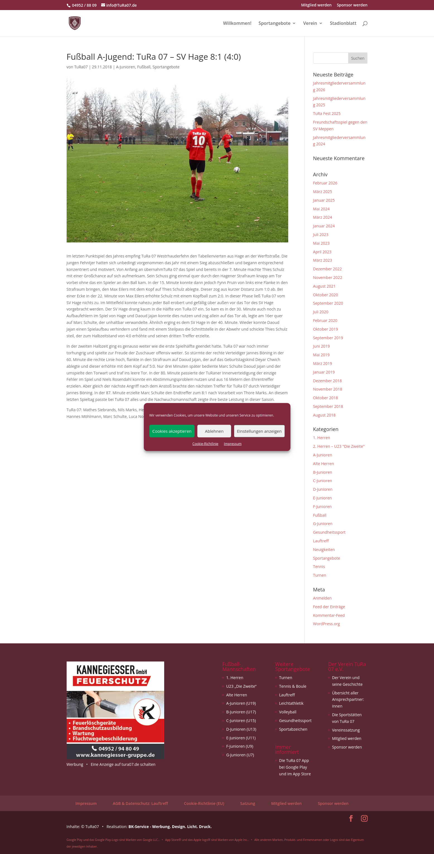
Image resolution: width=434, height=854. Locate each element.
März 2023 (322, 260)
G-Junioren (323, 523)
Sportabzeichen (293, 729)
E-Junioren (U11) (240, 737)
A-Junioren (125, 66)
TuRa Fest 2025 (327, 113)
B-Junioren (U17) (241, 712)
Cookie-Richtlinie (205, 443)
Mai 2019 (321, 354)
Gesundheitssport (329, 532)
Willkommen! (237, 23)
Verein (310, 23)
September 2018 (328, 406)
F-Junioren (322, 506)
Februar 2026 (325, 183)
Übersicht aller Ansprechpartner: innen (348, 699)
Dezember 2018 (327, 380)
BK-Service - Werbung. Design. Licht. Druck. (170, 826)
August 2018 (324, 415)
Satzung (247, 803)
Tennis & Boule (292, 686)
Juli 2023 (320, 234)
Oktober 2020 (325, 294)
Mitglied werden (316, 5)
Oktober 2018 (325, 397)
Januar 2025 (324, 200)
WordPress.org (326, 623)
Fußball (144, 66)
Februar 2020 (325, 320)
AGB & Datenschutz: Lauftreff (140, 803)
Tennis (319, 566)
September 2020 (328, 303)
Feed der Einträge (329, 606)
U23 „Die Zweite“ (241, 686)
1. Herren (321, 437)
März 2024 (322, 217)
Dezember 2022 (327, 268)
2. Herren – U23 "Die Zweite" (339, 446)
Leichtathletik (291, 703)
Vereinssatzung (346, 730)
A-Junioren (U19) (241, 703)
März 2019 (322, 363)
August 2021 (324, 286)
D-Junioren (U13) (241, 729)
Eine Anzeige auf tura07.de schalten (123, 764)
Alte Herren (323, 463)
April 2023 (322, 251)
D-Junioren (323, 489)
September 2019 (328, 337)
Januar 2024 (324, 225)
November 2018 (327, 389)
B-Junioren (322, 472)
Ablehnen (214, 431)
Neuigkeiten (324, 549)
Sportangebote (275, 23)
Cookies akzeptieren (172, 431)
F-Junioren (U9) (239, 746)
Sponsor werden (352, 5)
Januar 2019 (324, 372)
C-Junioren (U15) (241, 720)
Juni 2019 (321, 346)
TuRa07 (81, 66)
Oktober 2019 (325, 329)
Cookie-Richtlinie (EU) (204, 803)
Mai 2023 (321, 243)
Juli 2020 (320, 311)
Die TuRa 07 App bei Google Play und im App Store (295, 767)
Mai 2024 (321, 208)
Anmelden (322, 598)
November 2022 (327, 277)
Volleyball (287, 712)
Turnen (319, 575)
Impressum (232, 443)
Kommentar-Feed (329, 615)
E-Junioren (322, 498)
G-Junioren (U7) (240, 754)
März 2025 (322, 191)
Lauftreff (321, 540)
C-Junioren (322, 480)
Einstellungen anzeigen (259, 431)
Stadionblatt (343, 23)
